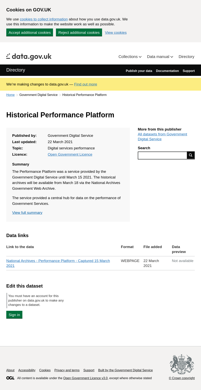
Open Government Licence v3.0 (85, 378)
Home (10, 95)
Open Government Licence (70, 154)
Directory (186, 56)
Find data (191, 155)
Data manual (158, 56)
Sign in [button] (14, 315)
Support (189, 71)
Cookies (45, 370)
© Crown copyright (182, 378)
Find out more (85, 84)
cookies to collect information (44, 19)
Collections (129, 56)
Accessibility (26, 370)
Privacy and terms (66, 370)
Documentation (167, 71)
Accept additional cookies (30, 32)
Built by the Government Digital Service (125, 370)
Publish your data (139, 71)
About (10, 370)
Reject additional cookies (79, 32)
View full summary (27, 213)
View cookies (116, 32)
